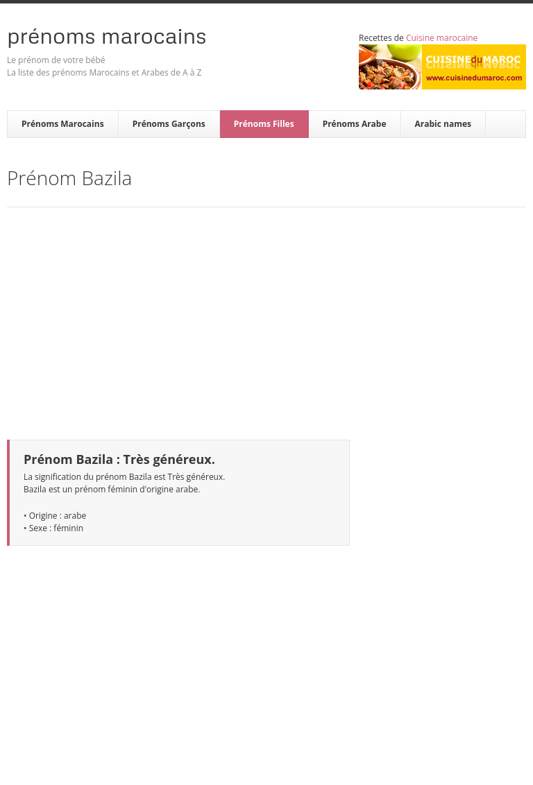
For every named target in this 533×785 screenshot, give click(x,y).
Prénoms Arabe (355, 124)
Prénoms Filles (264, 124)
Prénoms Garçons (169, 124)
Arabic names (443, 124)
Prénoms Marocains (107, 35)
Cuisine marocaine (441, 38)
